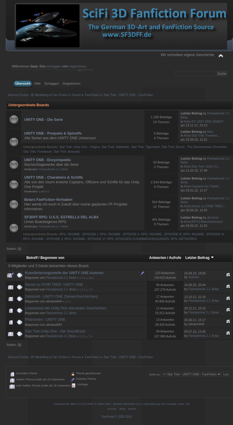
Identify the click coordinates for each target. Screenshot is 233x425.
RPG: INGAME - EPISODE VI (85, 239)
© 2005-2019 (123, 416)
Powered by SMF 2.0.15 (69, 403)
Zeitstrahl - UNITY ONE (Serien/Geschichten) (61, 297)
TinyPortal (107, 416)
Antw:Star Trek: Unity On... (202, 166)
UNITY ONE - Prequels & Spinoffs (53, 133)
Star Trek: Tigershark (145, 147)
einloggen (54, 66)
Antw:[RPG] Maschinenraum (203, 221)
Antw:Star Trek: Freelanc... (202, 135)
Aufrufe (175, 258)
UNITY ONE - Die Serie (43, 120)
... (87, 277)
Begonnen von (52, 258)
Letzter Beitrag (199, 258)
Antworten (157, 258)
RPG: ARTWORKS (184, 239)
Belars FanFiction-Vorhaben (48, 200)
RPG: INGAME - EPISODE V (43, 239)
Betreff (32, 258)
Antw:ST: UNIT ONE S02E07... (205, 121)
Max (210, 131)
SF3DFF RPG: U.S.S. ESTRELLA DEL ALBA (61, 217)
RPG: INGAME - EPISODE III (161, 234)
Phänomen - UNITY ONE (45, 320)
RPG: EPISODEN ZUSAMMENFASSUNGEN (138, 239)
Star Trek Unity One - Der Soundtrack (55, 331)
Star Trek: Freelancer (37, 151)
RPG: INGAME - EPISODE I (78, 234)
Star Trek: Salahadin (116, 147)
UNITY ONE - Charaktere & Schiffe (53, 177)
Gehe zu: (154, 374)
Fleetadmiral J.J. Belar (53, 169)
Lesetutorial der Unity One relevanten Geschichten (65, 308)
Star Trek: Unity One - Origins (79, 147)
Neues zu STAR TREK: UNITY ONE (54, 285)
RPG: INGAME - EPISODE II (120, 234)
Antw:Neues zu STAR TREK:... (205, 206)
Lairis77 (44, 191)
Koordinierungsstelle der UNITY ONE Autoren (64, 273)
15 (90, 277)
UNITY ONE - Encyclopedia (47, 160)
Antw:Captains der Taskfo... (202, 186)
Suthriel (193, 277)
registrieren (77, 66)
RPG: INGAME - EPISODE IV (203, 234)
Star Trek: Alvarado (67, 151)
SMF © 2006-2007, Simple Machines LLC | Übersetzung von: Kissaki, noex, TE (138, 403)
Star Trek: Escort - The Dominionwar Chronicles (194, 147)
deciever (213, 217)
